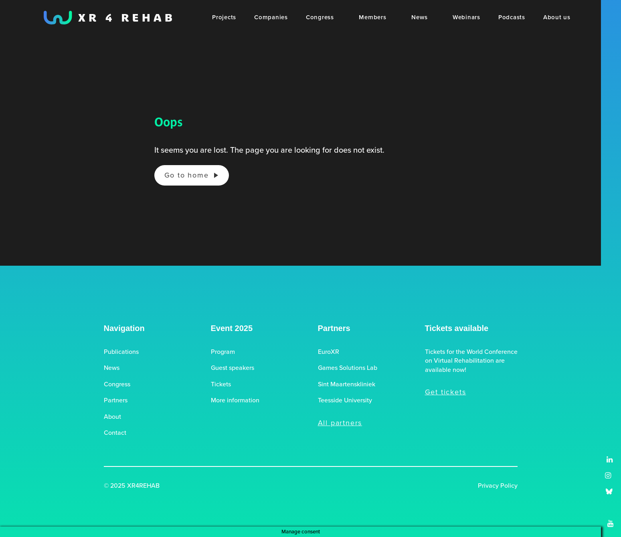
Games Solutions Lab (347, 368)
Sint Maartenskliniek (346, 384)
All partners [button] (340, 422)
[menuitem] (224, 17)
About (112, 417)
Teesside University (345, 400)
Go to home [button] (186, 175)
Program (223, 352)
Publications (121, 352)
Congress (117, 384)
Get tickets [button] (445, 392)
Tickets (221, 384)
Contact (115, 433)
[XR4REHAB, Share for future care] (108, 17)
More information (235, 400)
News (111, 368)
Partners (115, 400)
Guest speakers (232, 368)
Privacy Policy (498, 486)
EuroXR (328, 352)
